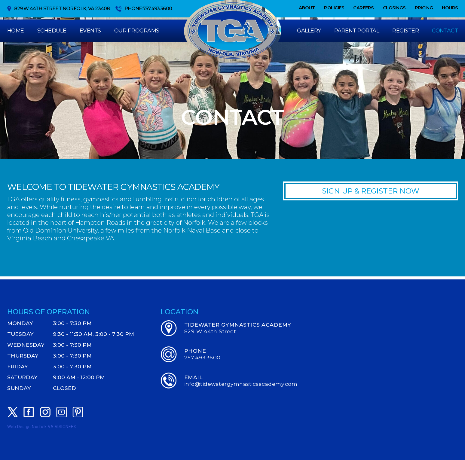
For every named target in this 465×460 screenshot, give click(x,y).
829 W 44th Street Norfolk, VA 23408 (58, 9)
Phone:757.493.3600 (143, 9)
